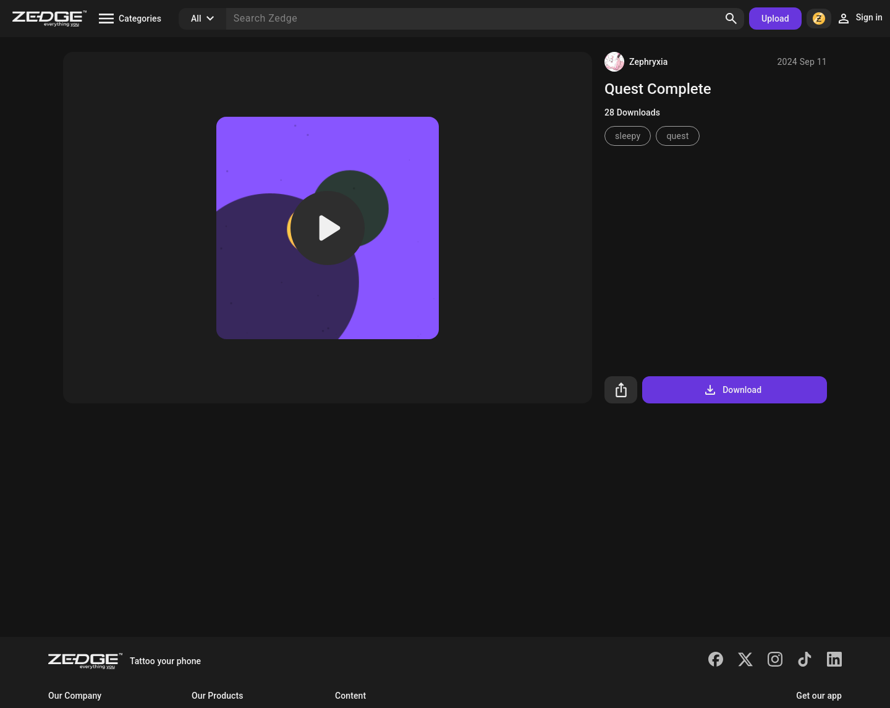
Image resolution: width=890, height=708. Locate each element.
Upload (775, 18)
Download (732, 389)
